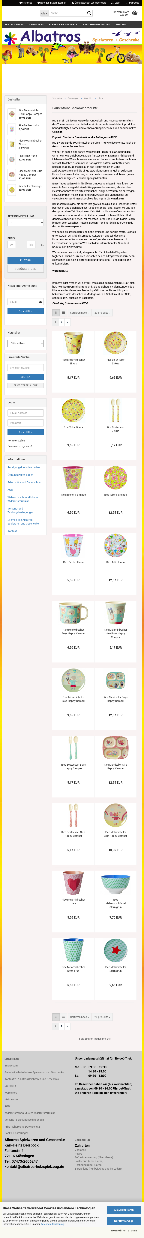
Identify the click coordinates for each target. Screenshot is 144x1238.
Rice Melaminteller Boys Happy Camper (73, 709)
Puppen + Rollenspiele (63, 24)
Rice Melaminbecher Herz (73, 912)
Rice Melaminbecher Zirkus (73, 372)
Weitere (121, 24)
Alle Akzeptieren (124, 1209)
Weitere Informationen (124, 1230)
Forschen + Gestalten (96, 24)
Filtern (25, 270)
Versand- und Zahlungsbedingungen (21, 521)
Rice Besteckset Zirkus (115, 439)
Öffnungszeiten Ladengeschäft (89, 2)
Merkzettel (133, 2)
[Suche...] (44, 13)
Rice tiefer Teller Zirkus (115, 372)
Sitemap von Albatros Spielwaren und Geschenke (23, 532)
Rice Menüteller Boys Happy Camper (116, 709)
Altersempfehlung (21, 226)
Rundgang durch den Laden (24, 477)
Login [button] (115, 2)
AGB (10, 500)
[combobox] (80, 323)
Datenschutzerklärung (52, 1224)
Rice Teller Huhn (115, 572)
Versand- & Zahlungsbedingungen (24, 1130)
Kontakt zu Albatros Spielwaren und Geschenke (31, 1089)
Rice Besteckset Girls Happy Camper (73, 844)
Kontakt (12, 541)
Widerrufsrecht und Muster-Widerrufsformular (23, 509)
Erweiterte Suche (26, 396)
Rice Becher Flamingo (73, 505)
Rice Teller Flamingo (115, 505)
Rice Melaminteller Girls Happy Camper (115, 844)
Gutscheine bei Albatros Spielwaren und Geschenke (34, 1082)
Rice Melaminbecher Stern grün (73, 979)
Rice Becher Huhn (73, 572)
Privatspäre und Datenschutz (24, 492)
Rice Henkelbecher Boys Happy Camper (73, 642)
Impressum (11, 1076)
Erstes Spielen (14, 24)
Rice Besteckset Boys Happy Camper (73, 777)
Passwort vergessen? (20, 456)
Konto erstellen (16, 451)
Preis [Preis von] (11, 248)
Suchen (26, 387)
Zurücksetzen (25, 279)
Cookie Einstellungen (16, 1143)
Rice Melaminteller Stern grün (115, 979)
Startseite (26, 2)
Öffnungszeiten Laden (20, 485)
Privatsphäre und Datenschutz (22, 1137)
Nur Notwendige (124, 1220)
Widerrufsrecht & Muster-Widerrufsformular (29, 1123)
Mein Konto (11, 1109)
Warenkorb (10, 1103)
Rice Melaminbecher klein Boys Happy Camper (115, 644)
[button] (56, 323)
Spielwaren (36, 24)
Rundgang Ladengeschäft (52, 2)
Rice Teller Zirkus (73, 437)
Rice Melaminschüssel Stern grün (116, 914)
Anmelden (25, 321)
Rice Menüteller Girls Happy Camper (115, 777)
